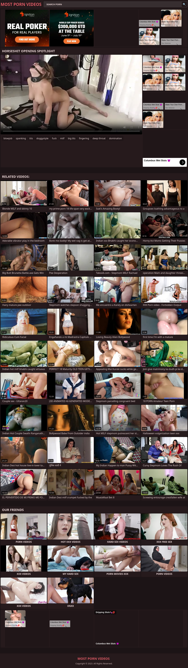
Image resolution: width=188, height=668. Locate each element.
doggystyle (42, 138)
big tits (71, 138)
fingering (84, 138)
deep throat (99, 138)
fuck (54, 138)
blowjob (8, 138)
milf (62, 138)
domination (115, 138)
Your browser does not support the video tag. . (71, 94)
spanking (21, 138)
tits (31, 138)
